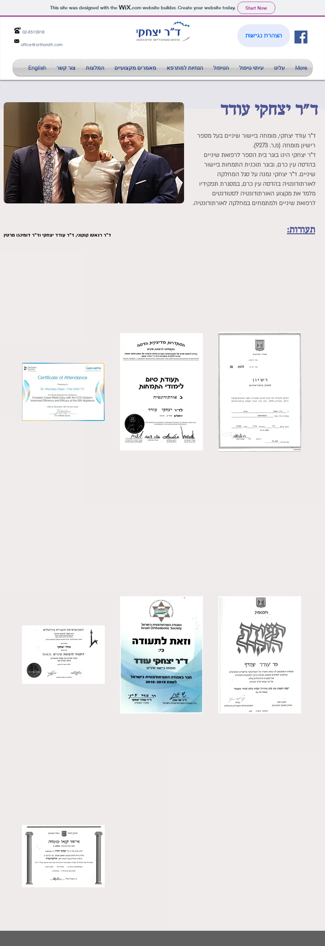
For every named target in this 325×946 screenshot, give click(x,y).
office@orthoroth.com (42, 44)
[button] (135, 68)
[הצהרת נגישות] (263, 35)
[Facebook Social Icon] (300, 37)
